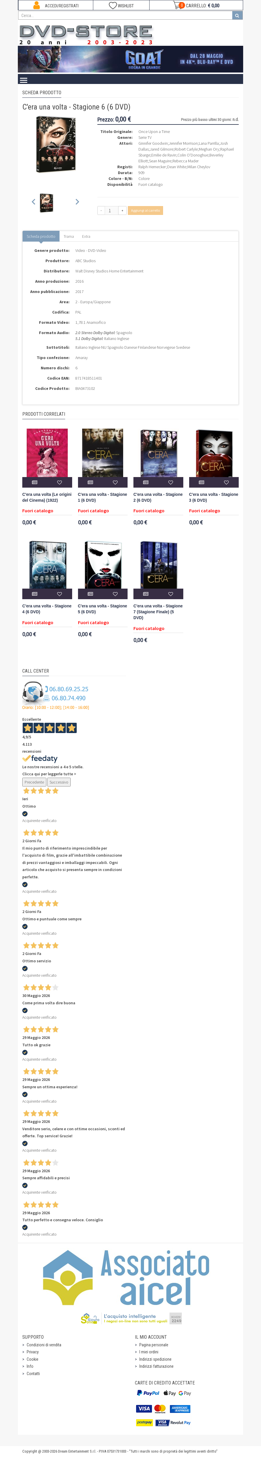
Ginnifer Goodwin (153, 143)
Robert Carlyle (186, 149)
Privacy (33, 1352)
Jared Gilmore (161, 149)
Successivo (59, 782)
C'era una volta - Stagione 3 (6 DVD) (213, 497)
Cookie (32, 1359)
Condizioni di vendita (44, 1345)
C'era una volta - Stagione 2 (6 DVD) (158, 497)
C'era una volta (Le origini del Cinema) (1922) (47, 497)
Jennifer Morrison (183, 143)
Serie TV (145, 137)
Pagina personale (153, 1345)
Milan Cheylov (198, 166)
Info (30, 1366)
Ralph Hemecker (152, 166)
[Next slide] (77, 203)
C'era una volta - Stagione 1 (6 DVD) (102, 497)
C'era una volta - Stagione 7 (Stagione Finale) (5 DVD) (158, 612)
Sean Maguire (160, 161)
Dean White (176, 166)
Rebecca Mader (185, 161)
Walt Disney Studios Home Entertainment (109, 271)
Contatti (33, 1373)
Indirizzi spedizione (155, 1359)
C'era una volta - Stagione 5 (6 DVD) (102, 609)
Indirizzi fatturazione (156, 1366)
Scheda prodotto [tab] (41, 236)
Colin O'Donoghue (192, 155)
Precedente (34, 782)
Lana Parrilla (209, 143)
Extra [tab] (86, 236)
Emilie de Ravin (163, 155)
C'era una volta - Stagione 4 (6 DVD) (47, 609)
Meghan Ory (209, 149)
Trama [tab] (69, 236)
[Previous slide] (34, 203)
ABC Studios (85, 260)
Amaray (81, 357)
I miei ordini (148, 1352)
